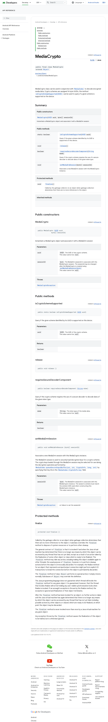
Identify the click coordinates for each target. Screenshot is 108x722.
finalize (48, 184)
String (91, 151)
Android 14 (73, 683)
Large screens (61, 682)
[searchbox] (14, 18)
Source (33, 694)
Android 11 (73, 693)
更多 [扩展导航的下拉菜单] (38, 2)
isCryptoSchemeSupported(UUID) (49, 94)
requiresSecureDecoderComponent (74, 151)
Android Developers (41, 22)
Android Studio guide (87, 685)
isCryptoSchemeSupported (70, 135)
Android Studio (93, 2)
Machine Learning (47, 684)
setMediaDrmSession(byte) (70, 268)
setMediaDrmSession (68, 165)
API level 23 (97, 439)
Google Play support (99, 692)
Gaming (46, 680)
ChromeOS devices (60, 689)
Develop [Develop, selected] (25, 2)
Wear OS (60, 685)
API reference (9, 10)
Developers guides (86, 690)
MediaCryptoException (46, 285)
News (33, 697)
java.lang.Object (40, 73)
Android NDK (86, 703)
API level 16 (97, 55)
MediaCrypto (42, 117)
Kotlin (92, 60)
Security (33, 690)
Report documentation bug (100, 686)
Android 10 (73, 697)
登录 (104, 2)
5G (45, 702)
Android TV (60, 699)
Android (33, 682)
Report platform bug (99, 680)
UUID (50, 117)
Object (46, 69)
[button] (14, 38)
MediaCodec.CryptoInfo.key (70, 470)
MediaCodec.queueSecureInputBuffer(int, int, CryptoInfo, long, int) (66, 467)
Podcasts (34, 704)
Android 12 (73, 690)
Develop (52, 22)
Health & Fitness (46, 689)
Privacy (46, 698)
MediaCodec (79, 89)
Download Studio (85, 698)
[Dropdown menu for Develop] (31, 2)
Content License (89, 629)
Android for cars (60, 694)
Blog (32, 700)
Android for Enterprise (35, 686)
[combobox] (56, 2)
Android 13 (73, 687)
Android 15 (73, 680)
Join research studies (99, 697)
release (63, 146)
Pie (70, 700)
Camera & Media (47, 694)
